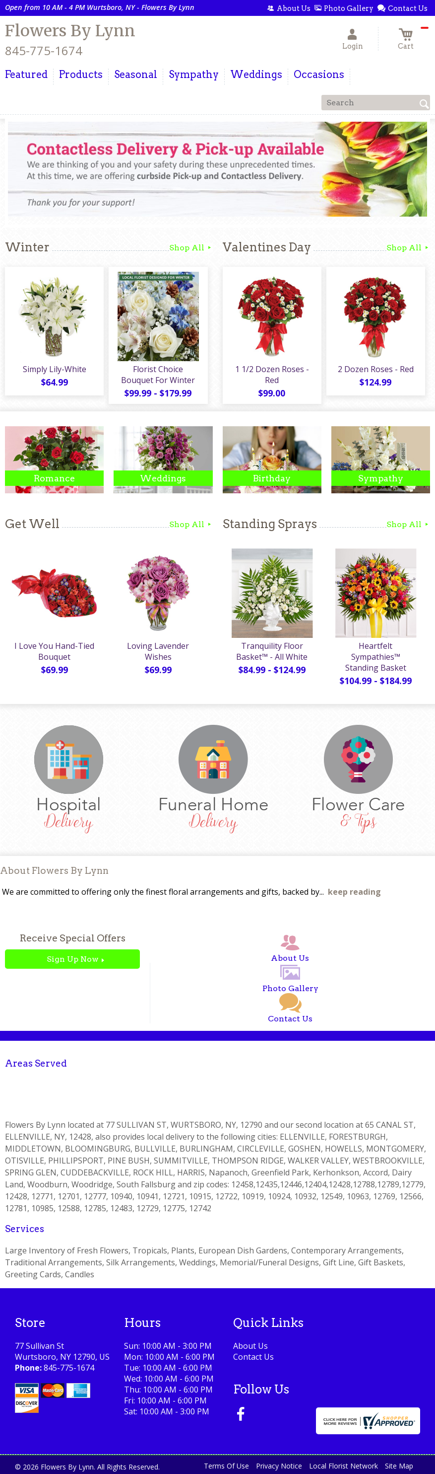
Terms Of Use (226, 1466)
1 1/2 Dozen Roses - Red (272, 375)
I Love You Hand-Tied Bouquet (54, 651)
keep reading (354, 891)
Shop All (191, 247)
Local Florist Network (343, 1466)
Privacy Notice (279, 1466)
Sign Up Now (73, 959)
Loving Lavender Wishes (158, 651)
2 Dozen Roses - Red (376, 369)
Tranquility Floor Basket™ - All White (272, 651)
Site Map (399, 1466)
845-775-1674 (43, 50)
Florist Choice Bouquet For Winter (158, 375)
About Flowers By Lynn (54, 870)
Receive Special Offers (72, 938)
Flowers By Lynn (70, 31)
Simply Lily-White (54, 369)
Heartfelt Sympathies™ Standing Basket (375, 656)
